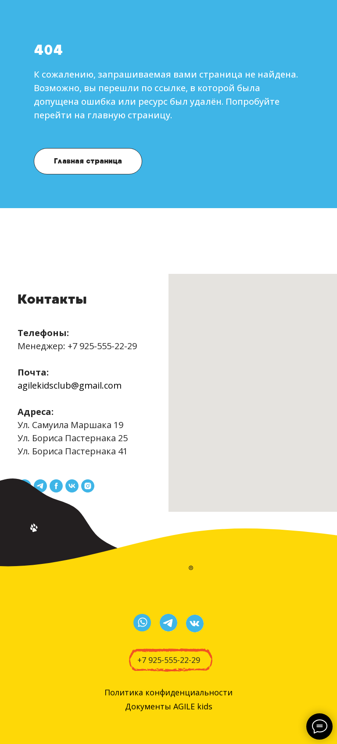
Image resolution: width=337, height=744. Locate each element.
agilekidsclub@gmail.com (70, 385)
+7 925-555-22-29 (102, 346)
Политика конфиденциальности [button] (168, 692)
